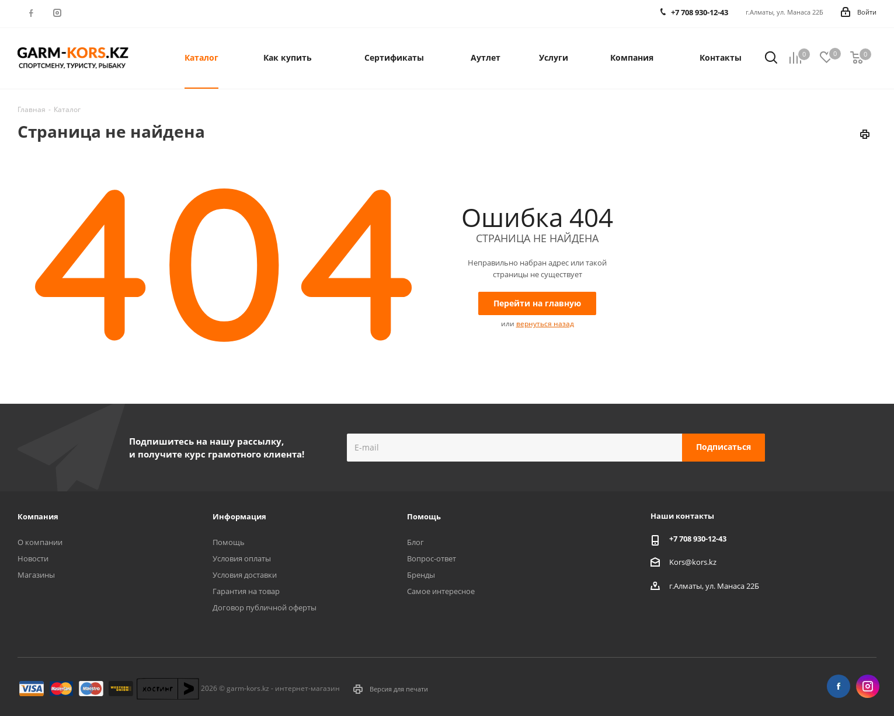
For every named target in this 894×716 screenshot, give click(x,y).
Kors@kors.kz (692, 561)
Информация (239, 516)
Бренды (421, 575)
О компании (40, 542)
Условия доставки (245, 575)
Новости (33, 558)
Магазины (36, 575)
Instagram (57, 13)
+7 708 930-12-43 (697, 538)
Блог (415, 542)
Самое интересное (441, 591)
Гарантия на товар (246, 591)
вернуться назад (545, 324)
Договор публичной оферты (264, 607)
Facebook (31, 13)
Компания (38, 516)
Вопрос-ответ (431, 558)
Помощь (229, 542)
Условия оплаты (242, 558)
